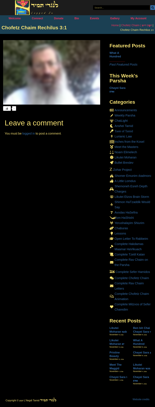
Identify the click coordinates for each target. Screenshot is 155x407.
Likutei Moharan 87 (116, 342)
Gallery (115, 18)
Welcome (15, 18)
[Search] (152, 7)
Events (94, 18)
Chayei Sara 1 (118, 377)
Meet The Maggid (115, 366)
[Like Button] (7, 108)
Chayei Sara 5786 (117, 90)
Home (115, 25)
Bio (76, 18)
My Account (138, 18)
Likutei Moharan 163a (141, 366)
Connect (37, 18)
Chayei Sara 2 (142, 352)
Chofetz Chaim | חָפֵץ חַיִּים (136, 25)
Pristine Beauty (114, 354)
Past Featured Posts (123, 64)
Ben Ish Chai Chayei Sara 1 (142, 330)
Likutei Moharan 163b (118, 330)
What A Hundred (115, 55)
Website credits (141, 399)
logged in (28, 133)
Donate (58, 18)
